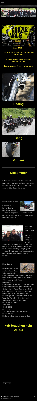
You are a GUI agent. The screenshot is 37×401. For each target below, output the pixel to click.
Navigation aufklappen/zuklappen (18, 2)
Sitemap (17, 396)
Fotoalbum (6, 213)
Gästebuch (13, 188)
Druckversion (7, 396)
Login (34, 396)
